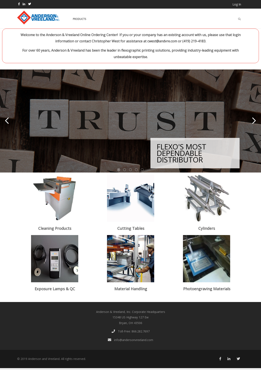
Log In (236, 4)
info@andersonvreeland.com (130, 340)
